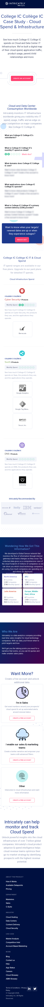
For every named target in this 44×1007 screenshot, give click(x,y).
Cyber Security (13, 299)
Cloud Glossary (12, 975)
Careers (9, 971)
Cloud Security (12, 928)
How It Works (11, 882)
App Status (10, 968)
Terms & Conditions (13, 988)
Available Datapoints (14, 885)
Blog (8, 957)
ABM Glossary (11, 979)
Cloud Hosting (12, 917)
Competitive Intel (13, 942)
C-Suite (9, 907)
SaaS (8, 362)
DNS (7, 454)
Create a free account (22, 718)
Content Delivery (13, 925)
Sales (8, 903)
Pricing (8, 889)
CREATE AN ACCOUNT (22, 78)
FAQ (7, 964)
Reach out (22, 240)
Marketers (10, 899)
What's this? (27, 154)
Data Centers (11, 921)
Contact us (10, 960)
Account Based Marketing (16, 946)
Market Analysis (12, 939)
